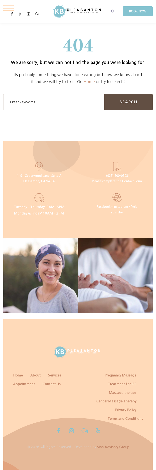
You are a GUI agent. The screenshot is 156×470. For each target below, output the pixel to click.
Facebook (103, 206)
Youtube (116, 212)
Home (89, 82)
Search (128, 102)
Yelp (134, 206)
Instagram (121, 206)
